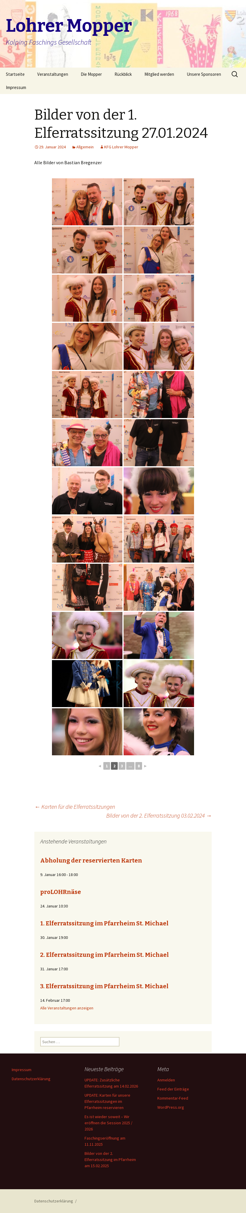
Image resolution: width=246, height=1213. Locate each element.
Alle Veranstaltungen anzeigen (66, 1008)
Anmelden (166, 1080)
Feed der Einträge (173, 1089)
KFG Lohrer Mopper (121, 147)
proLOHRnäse (60, 891)
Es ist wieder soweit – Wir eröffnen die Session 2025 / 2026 (108, 1123)
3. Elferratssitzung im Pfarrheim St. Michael (104, 986)
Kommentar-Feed (172, 1098)
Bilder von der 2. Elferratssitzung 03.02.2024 (159, 815)
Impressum (16, 87)
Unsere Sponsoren (204, 74)
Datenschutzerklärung (31, 1078)
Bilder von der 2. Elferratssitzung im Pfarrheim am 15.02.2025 (110, 1159)
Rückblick (123, 74)
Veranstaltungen (52, 74)
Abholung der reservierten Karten (91, 860)
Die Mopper (91, 74)
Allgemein (85, 147)
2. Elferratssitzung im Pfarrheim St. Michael (104, 954)
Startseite (15, 74)
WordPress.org (170, 1107)
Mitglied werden (159, 74)
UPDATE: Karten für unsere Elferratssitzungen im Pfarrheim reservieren (107, 1101)
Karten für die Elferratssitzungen (74, 806)
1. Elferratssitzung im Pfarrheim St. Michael (104, 923)
